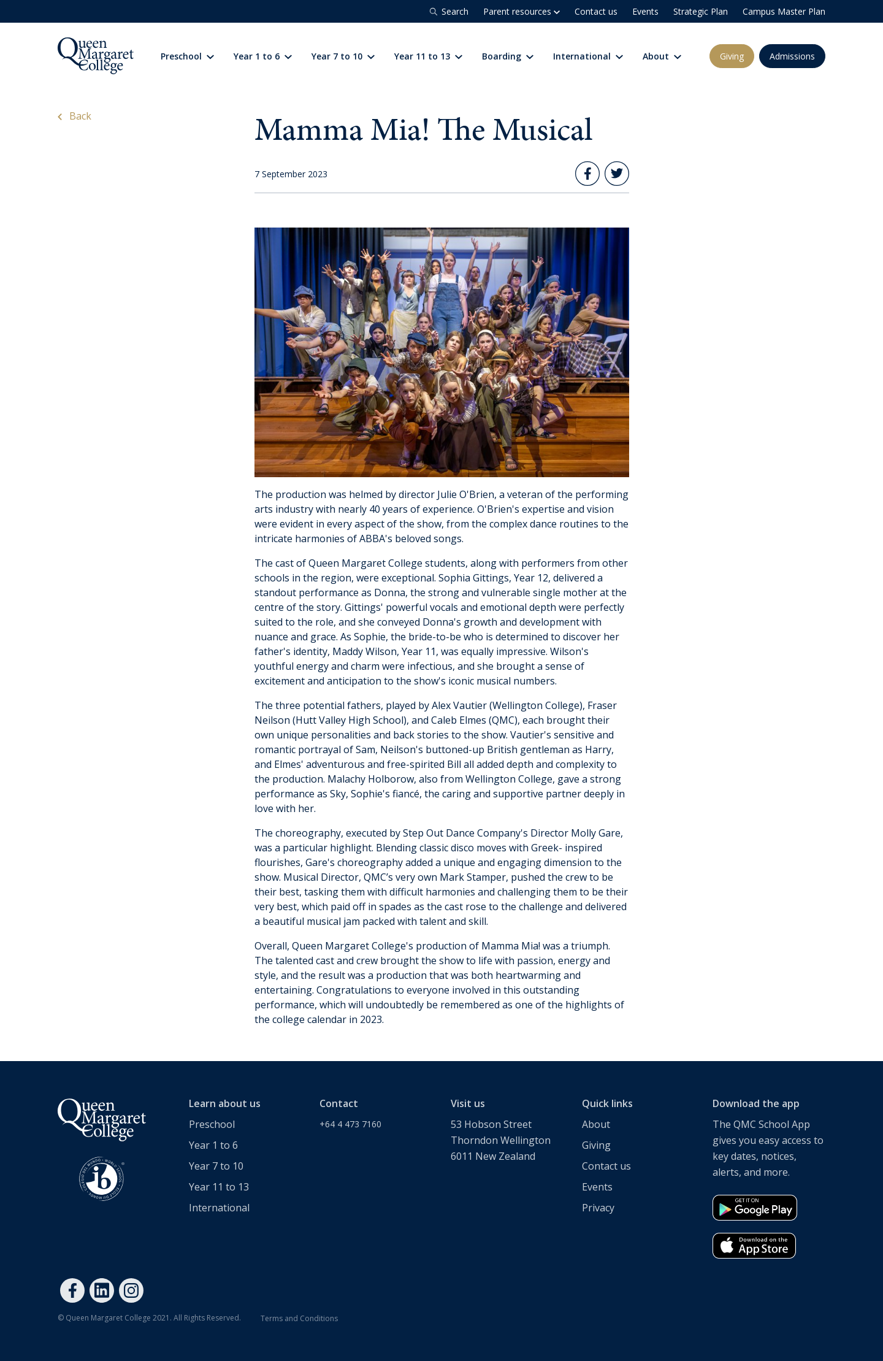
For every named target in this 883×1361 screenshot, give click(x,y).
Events (645, 11)
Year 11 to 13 (428, 56)
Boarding (507, 56)
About (662, 56)
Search (447, 12)
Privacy (598, 1207)
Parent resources (521, 11)
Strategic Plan (700, 11)
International (588, 56)
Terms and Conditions (299, 1318)
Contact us (596, 11)
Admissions (792, 56)
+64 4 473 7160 (350, 1124)
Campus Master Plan (784, 11)
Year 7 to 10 (343, 56)
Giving (732, 56)
